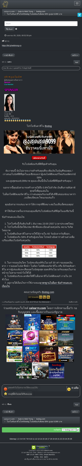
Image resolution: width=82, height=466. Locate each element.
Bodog (48, 126)
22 (61, 439)
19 (54, 439)
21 (59, 439)
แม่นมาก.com (37, 308)
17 (49, 439)
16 (46, 439)
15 (44, 439)
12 (36, 439)
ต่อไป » (75, 55)
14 (41, 439)
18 (51, 439)
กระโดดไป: (57, 430)
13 (39, 439)
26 (71, 439)
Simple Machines (49, 454)
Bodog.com (48, 292)
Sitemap (12, 439)
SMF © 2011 (39, 454)
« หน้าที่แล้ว (8, 55)
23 (64, 439)
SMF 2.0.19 (30, 454)
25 (69, 439)
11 (34, 439)
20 (56, 439)
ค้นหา (9, 29)
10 (31, 439)
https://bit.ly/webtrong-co (11, 45)
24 (66, 439)
